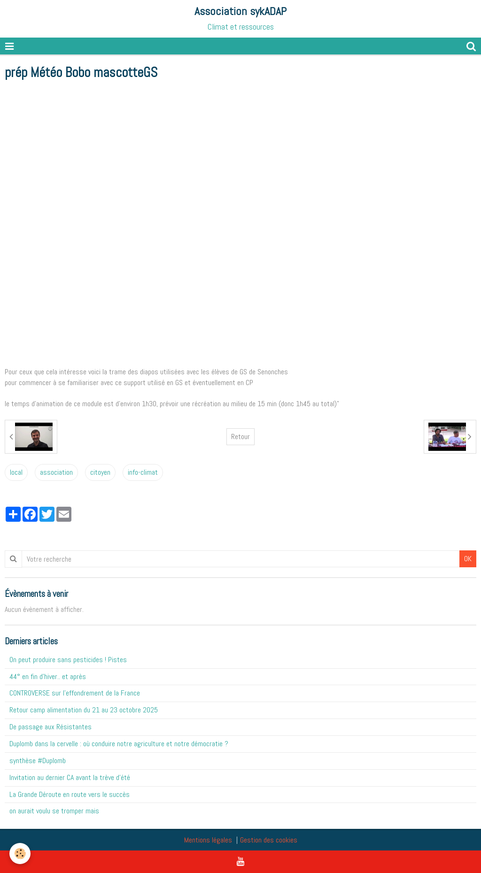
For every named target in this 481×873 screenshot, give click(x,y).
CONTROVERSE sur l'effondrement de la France (74, 693)
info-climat (143, 472)
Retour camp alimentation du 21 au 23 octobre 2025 (83, 710)
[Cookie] (20, 853)
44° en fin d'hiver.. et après (47, 676)
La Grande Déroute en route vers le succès (69, 794)
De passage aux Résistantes (50, 727)
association (56, 472)
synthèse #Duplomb (37, 760)
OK (468, 559)
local (16, 472)
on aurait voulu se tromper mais (54, 811)
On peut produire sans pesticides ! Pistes (68, 659)
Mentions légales (208, 840)
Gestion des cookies (268, 840)
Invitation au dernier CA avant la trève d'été (69, 777)
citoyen (100, 472)
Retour (240, 436)
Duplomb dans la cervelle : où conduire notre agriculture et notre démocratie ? (118, 744)
